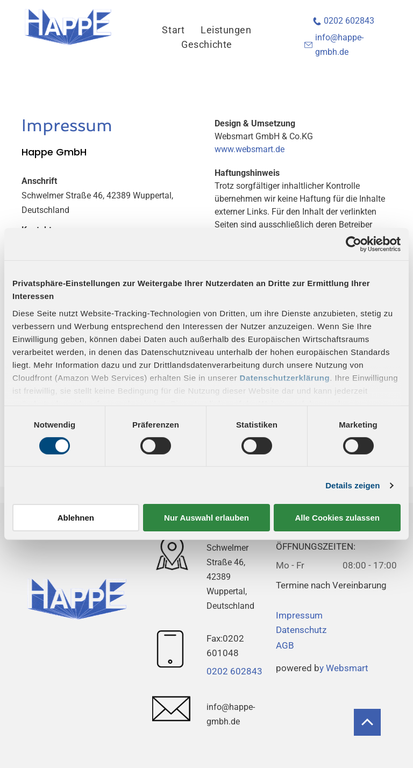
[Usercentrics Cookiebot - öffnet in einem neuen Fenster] (354, 244)
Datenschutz (301, 629)
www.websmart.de (249, 149)
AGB (285, 645)
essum (309, 615)
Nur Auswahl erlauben (206, 517)
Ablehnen (76, 517)
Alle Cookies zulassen (337, 517)
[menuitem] (173, 30)
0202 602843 (349, 21)
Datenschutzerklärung (285, 377)
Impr (285, 615)
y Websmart (343, 668)
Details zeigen (352, 485)
